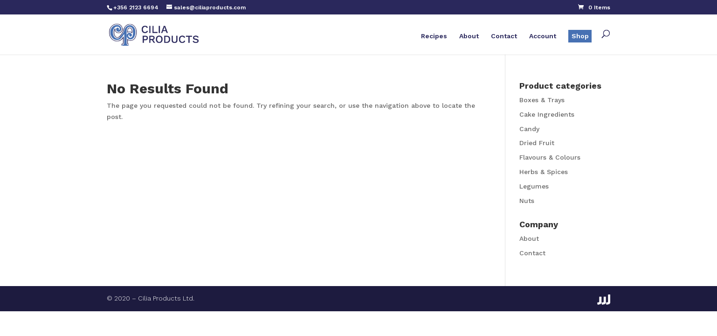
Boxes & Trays (542, 100)
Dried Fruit (536, 143)
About (469, 36)
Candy (529, 129)
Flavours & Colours (549, 157)
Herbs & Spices (543, 171)
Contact (504, 36)
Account (542, 36)
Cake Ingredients (546, 114)
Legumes (534, 186)
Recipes (434, 36)
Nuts (526, 200)
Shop (580, 36)
